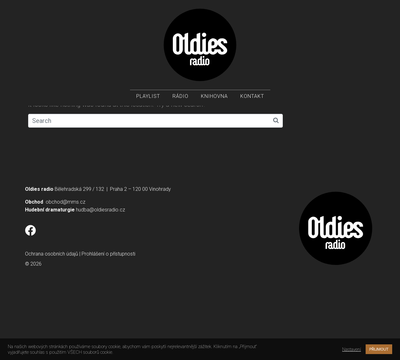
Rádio (180, 97)
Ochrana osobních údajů (51, 324)
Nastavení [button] (351, 349)
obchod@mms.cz (65, 272)
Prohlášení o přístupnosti (108, 324)
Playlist (148, 97)
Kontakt (252, 97)
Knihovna (214, 97)
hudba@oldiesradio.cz (100, 279)
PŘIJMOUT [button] (378, 349)
